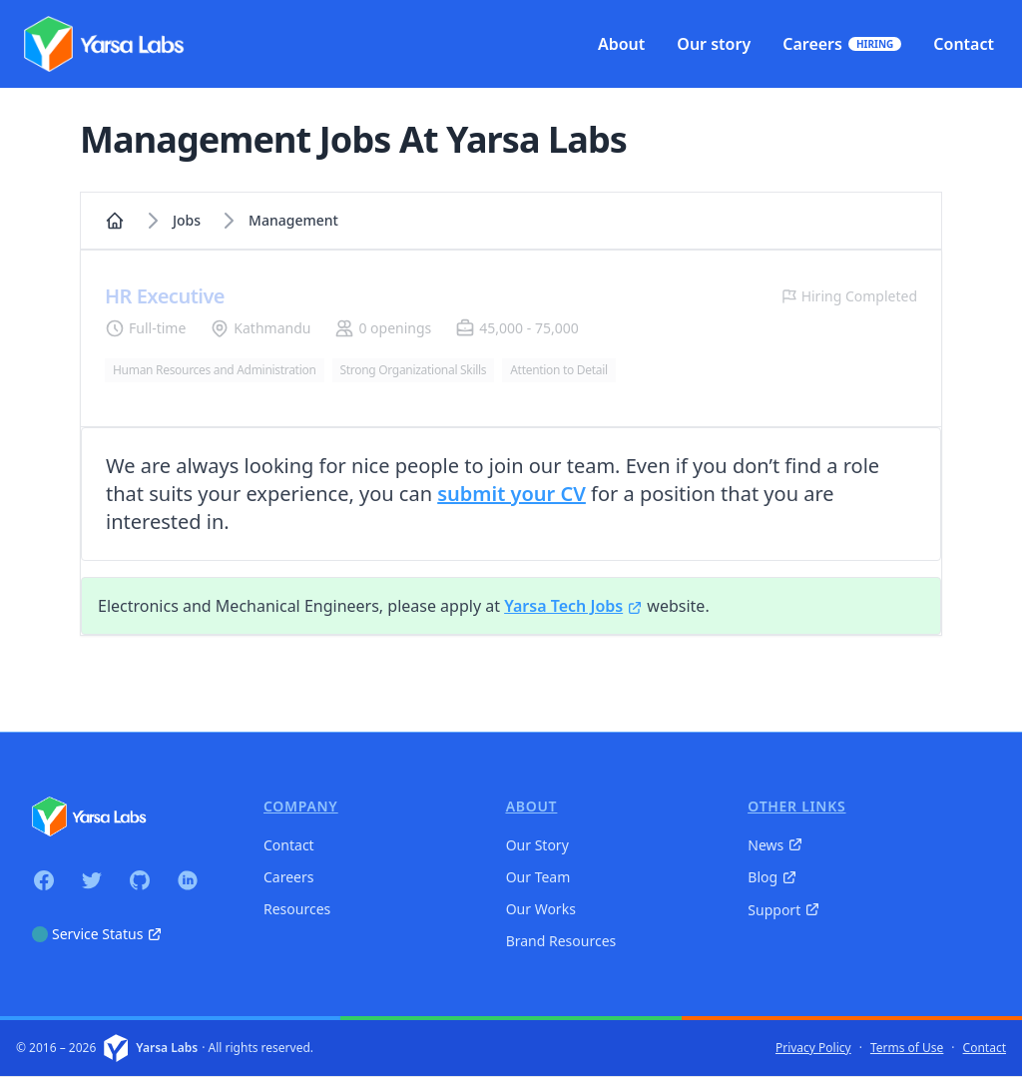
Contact (288, 844)
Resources (296, 908)
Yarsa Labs (167, 1048)
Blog (772, 876)
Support (784, 909)
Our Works (541, 908)
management (293, 220)
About (532, 806)
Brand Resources (561, 940)
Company (300, 806)
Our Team (538, 876)
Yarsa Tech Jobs (573, 606)
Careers (288, 876)
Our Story (537, 844)
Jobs (187, 220)
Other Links (796, 806)
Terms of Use (906, 1048)
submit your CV (511, 493)
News (775, 844)
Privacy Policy (813, 1048)
